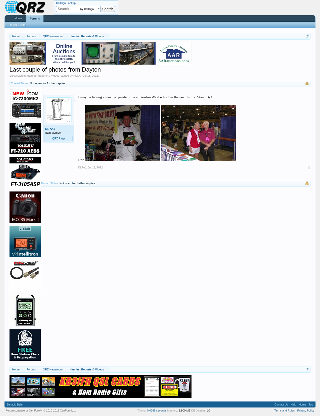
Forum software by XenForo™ (41, 410)
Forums (35, 18)
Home (18, 18)
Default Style (14, 404)
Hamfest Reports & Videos (43, 75)
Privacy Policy (305, 410)
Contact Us (281, 404)
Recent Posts (17, 24)
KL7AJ (78, 75)
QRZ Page (58, 138)
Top (310, 404)
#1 (309, 167)
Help (293, 404)
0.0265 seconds (156, 410)
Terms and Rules (284, 410)
